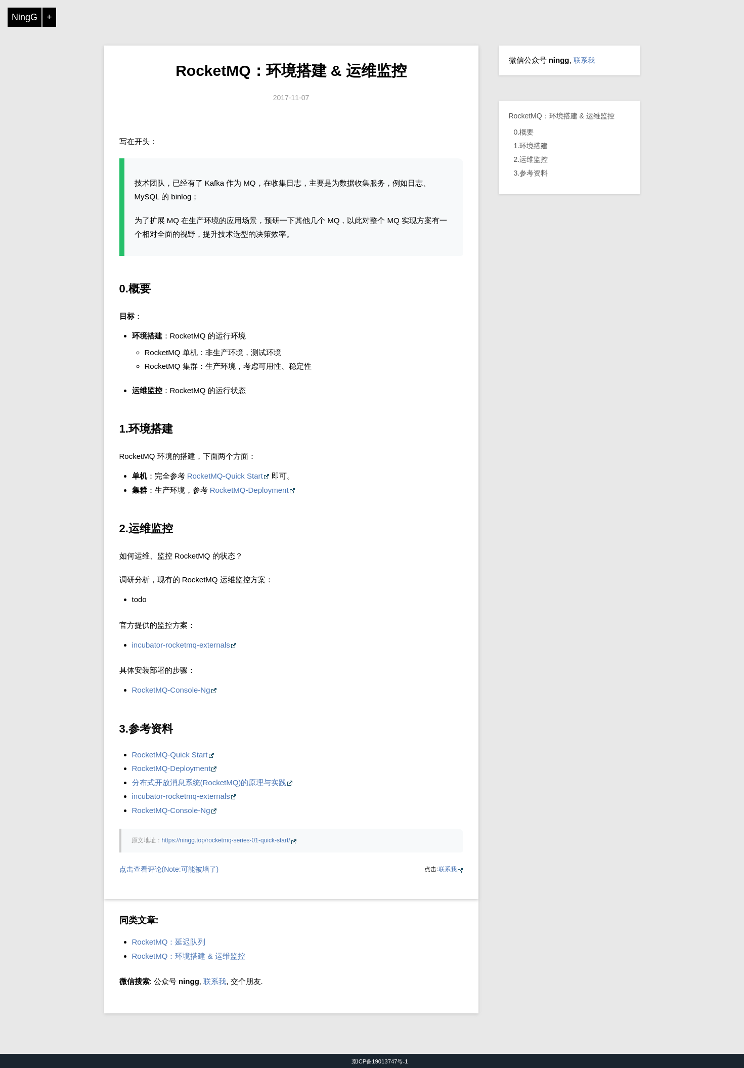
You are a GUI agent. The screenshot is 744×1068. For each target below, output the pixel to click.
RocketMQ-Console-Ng (171, 690)
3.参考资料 (531, 173)
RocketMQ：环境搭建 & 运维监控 (291, 70)
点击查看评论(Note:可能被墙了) (169, 869)
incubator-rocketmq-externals (181, 644)
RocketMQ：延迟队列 (169, 941)
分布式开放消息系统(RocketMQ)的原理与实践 (209, 782)
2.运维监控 (531, 159)
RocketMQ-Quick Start (225, 476)
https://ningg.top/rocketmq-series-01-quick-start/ (226, 840)
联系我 (448, 869)
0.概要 (524, 132)
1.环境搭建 (531, 146)
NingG (24, 17)
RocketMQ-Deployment (249, 490)
